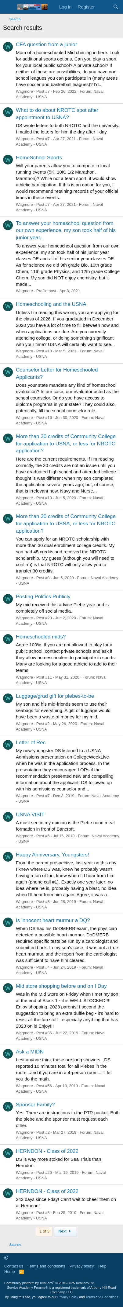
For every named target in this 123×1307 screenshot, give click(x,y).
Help (102, 1266)
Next (65, 1231)
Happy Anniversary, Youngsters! (52, 855)
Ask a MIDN (30, 1052)
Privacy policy (82, 1266)
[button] (6, 1257)
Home (9, 1271)
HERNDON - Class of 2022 (47, 1151)
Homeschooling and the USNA (51, 304)
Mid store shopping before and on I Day (61, 986)
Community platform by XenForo (49, 1283)
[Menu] (8, 7)
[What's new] (104, 6)
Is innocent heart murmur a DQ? (53, 920)
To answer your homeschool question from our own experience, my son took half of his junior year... (66, 230)
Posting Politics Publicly (43, 597)
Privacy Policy (67, 1297)
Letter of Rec (30, 742)
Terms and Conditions (102, 1297)
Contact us (13, 1266)
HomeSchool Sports (39, 158)
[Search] (116, 6)
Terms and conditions (46, 1266)
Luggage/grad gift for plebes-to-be (55, 696)
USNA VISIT (30, 815)
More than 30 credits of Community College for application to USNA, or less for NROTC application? (66, 444)
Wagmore (24, 91)
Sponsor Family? (35, 1105)
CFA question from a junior (46, 44)
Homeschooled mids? (41, 637)
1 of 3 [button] (44, 1231)
